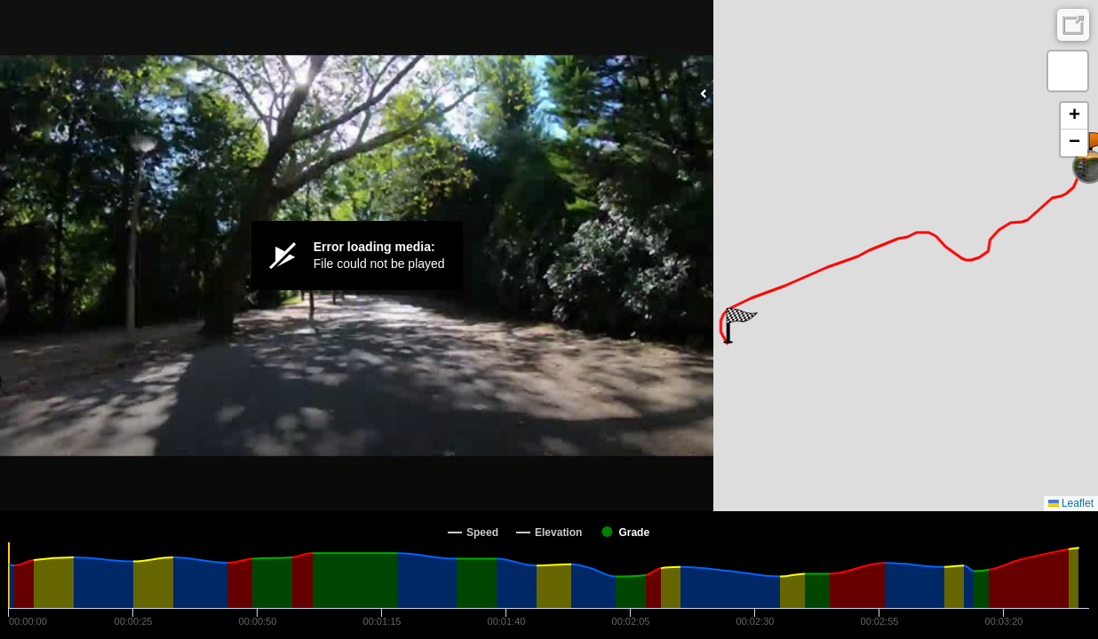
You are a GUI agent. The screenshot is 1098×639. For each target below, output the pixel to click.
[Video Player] (356, 255)
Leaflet (1071, 503)
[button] (740, 325)
